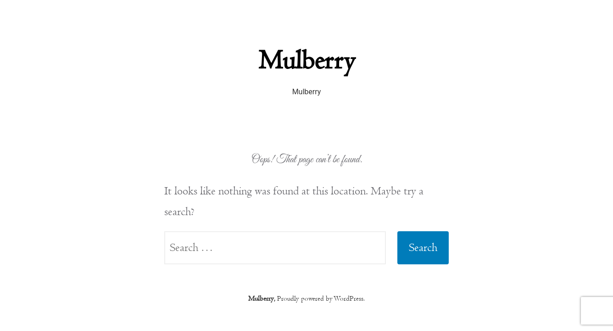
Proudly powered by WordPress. (321, 298)
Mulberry (306, 60)
